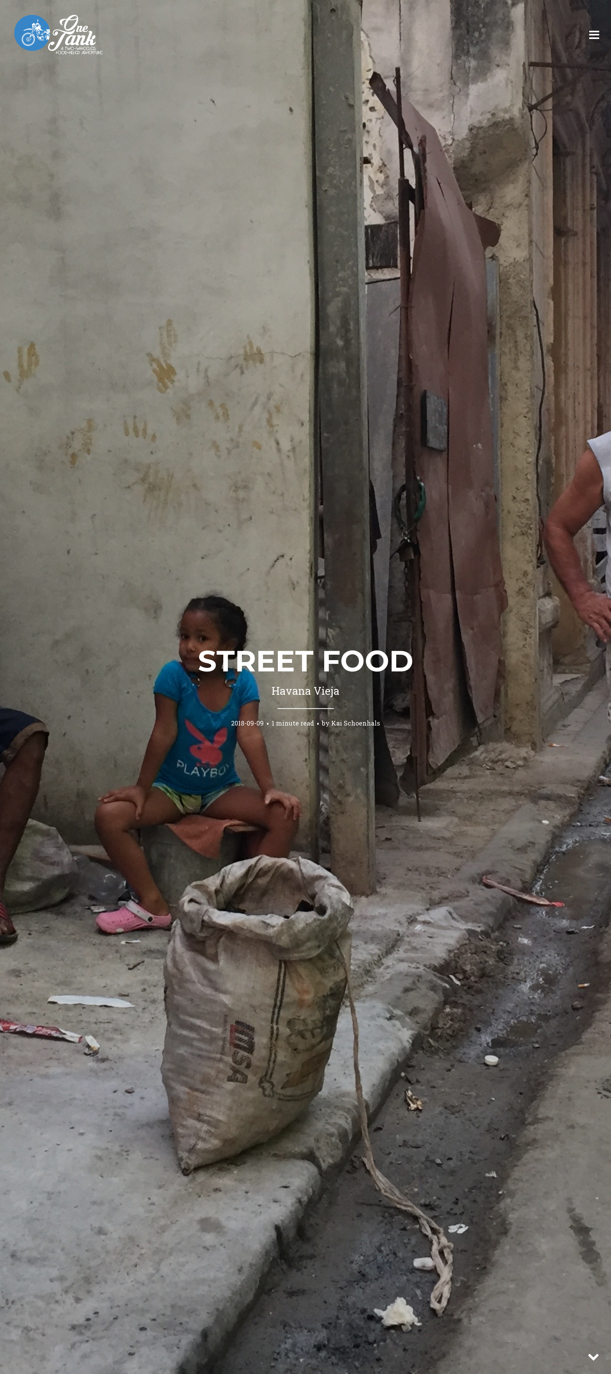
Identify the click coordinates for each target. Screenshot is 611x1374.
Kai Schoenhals (355, 723)
